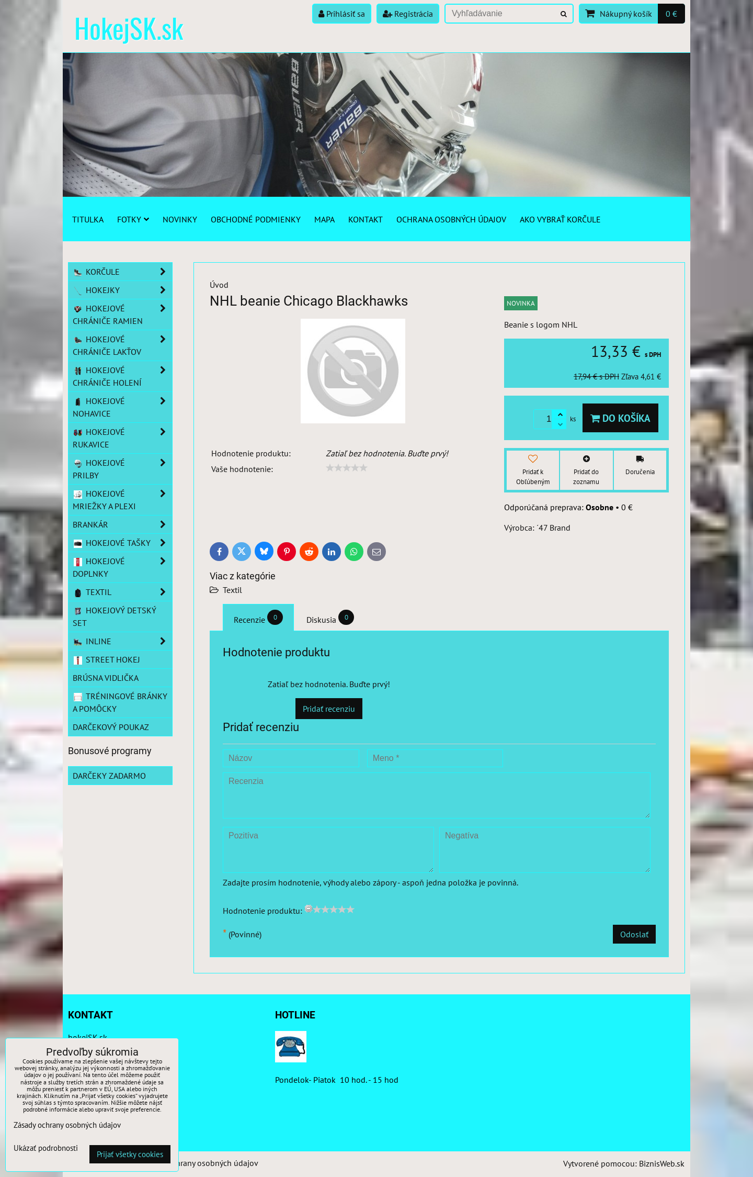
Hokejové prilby (122, 469)
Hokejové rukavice (122, 438)
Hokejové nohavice (122, 407)
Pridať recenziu (329, 708)
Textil (232, 590)
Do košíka (620, 417)
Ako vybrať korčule (560, 219)
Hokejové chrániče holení (122, 376)
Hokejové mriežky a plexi (122, 500)
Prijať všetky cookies (130, 1154)
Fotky (133, 219)
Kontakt (365, 219)
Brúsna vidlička (106, 677)
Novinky (180, 219)
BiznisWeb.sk (661, 1163)
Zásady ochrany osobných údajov (199, 1163)
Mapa (324, 219)
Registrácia (408, 13)
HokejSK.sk (128, 27)
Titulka (88, 219)
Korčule (122, 272)
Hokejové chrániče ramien (122, 314)
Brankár (122, 524)
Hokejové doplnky (122, 567)
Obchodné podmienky (256, 219)
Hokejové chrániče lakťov (122, 345)
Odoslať (634, 934)
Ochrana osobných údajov (451, 219)
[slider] (347, 468)
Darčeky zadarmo (109, 775)
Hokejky (122, 290)
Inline (122, 641)
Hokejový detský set (114, 616)
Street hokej (106, 659)
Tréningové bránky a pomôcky (120, 702)
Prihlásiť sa (341, 13)
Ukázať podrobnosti (46, 1148)
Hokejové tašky (122, 543)
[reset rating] (308, 908)
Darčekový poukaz (111, 727)
